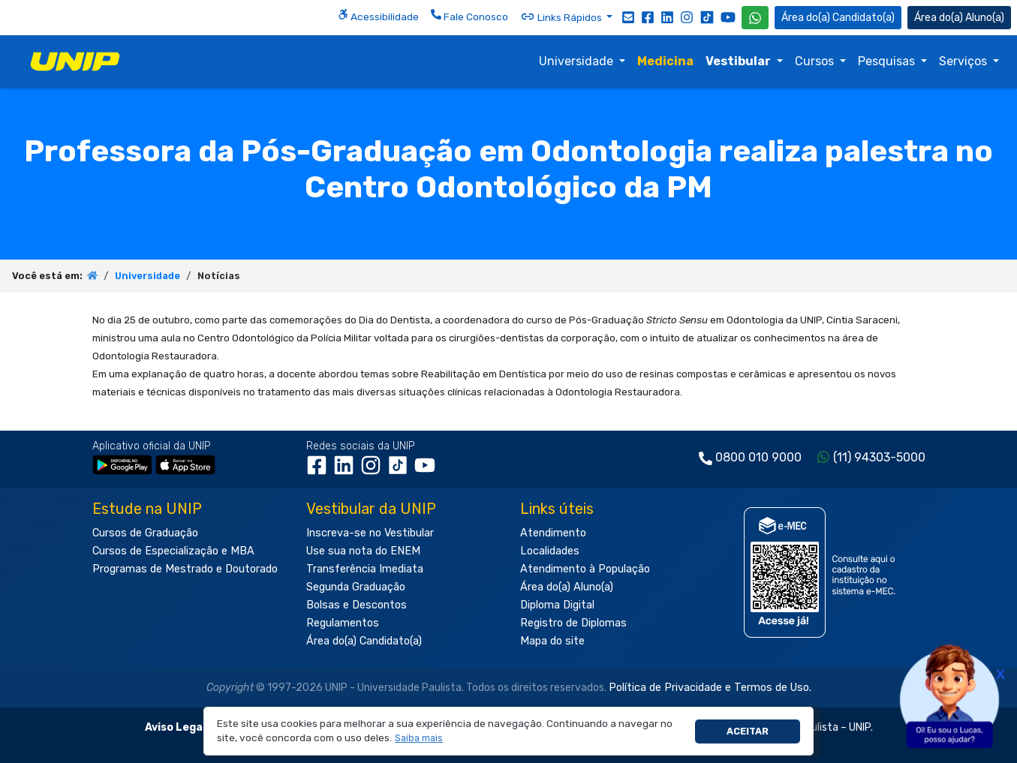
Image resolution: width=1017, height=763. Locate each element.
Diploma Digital (557, 605)
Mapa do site (552, 641)
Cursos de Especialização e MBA (173, 551)
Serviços (964, 61)
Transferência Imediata (364, 569)
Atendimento (553, 533)
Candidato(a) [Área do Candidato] (838, 17)
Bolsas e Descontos (356, 605)
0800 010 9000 (758, 457)
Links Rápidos (562, 16)
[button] (419, 738)
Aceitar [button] (748, 731)
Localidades (549, 551)
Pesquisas (888, 61)
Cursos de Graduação (145, 533)
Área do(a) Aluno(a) (566, 587)
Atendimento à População (585, 569)
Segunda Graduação (355, 587)
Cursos (816, 61)
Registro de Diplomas (573, 623)
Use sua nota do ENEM (363, 551)
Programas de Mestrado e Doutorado (185, 569)
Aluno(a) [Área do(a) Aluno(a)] (959, 17)
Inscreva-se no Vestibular (370, 533)
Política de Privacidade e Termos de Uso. (710, 687)
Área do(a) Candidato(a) (364, 641)
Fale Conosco (469, 16)
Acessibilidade (378, 16)
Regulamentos (342, 623)
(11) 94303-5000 (879, 457)
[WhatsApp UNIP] (755, 17)
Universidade (577, 61)
